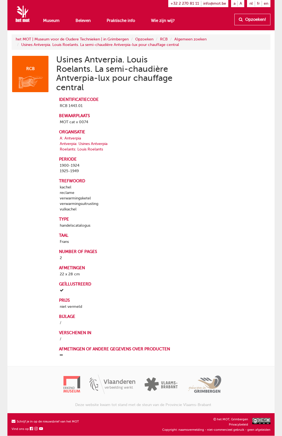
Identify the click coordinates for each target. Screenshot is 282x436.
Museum (51, 20)
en (266, 3)
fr (258, 3)
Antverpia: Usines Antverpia (83, 144)
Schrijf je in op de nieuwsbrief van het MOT (45, 421)
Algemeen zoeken (190, 39)
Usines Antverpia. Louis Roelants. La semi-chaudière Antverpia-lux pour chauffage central (100, 45)
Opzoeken (144, 39)
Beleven (83, 20)
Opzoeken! (252, 19)
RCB (164, 39)
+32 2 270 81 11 (184, 3)
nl (251, 3)
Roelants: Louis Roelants (81, 149)
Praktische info (121, 20)
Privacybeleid (238, 424)
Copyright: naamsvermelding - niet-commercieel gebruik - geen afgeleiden (216, 430)
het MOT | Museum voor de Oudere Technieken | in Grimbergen (72, 39)
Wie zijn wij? (163, 20)
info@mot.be (214, 3)
